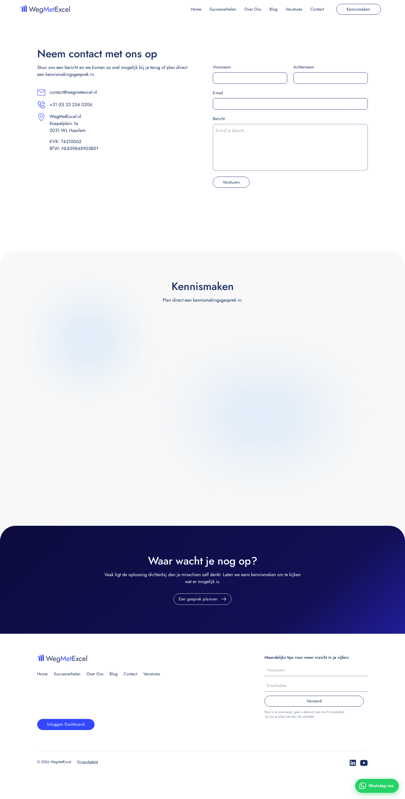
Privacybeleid (87, 761)
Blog (273, 9)
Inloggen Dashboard (66, 724)
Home (196, 9)
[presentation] (252, 204)
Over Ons (252, 9)
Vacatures (294, 9)
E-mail (218, 93)
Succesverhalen (222, 9)
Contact (317, 9)
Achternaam (303, 67)
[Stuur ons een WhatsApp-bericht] (377, 786)
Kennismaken (358, 9)
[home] (45, 9)
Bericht (219, 119)
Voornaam (222, 67)
